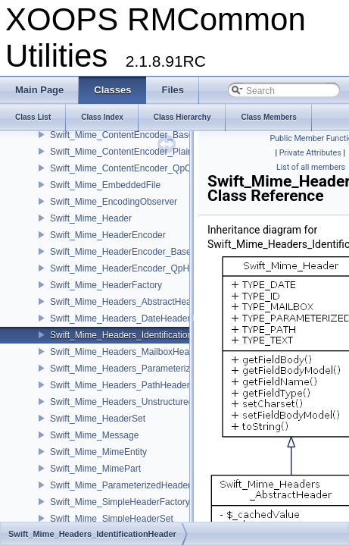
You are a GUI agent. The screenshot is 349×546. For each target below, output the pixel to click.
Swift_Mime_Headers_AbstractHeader (127, 302)
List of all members (310, 167)
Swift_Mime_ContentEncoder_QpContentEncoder (150, 168)
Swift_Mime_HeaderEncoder (108, 235)
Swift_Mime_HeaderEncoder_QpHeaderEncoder (148, 268)
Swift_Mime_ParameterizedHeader (120, 485)
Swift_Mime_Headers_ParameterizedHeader (140, 368)
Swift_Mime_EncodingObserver (113, 201)
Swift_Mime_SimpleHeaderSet (111, 518)
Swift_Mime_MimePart (95, 468)
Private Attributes (310, 153)
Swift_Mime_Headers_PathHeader (120, 385)
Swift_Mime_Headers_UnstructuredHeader (136, 402)
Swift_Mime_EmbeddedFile (105, 185)
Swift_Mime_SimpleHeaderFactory (120, 502)
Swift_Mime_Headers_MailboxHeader (126, 352)
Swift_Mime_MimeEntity (98, 452)
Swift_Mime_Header (91, 218)
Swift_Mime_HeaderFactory (106, 285)
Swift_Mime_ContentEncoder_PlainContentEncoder (154, 151)
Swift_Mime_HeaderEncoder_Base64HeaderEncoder (157, 251)
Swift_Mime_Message (94, 435)
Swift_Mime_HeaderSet (97, 418)
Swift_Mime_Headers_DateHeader (120, 318)
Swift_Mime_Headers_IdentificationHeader (136, 335)
